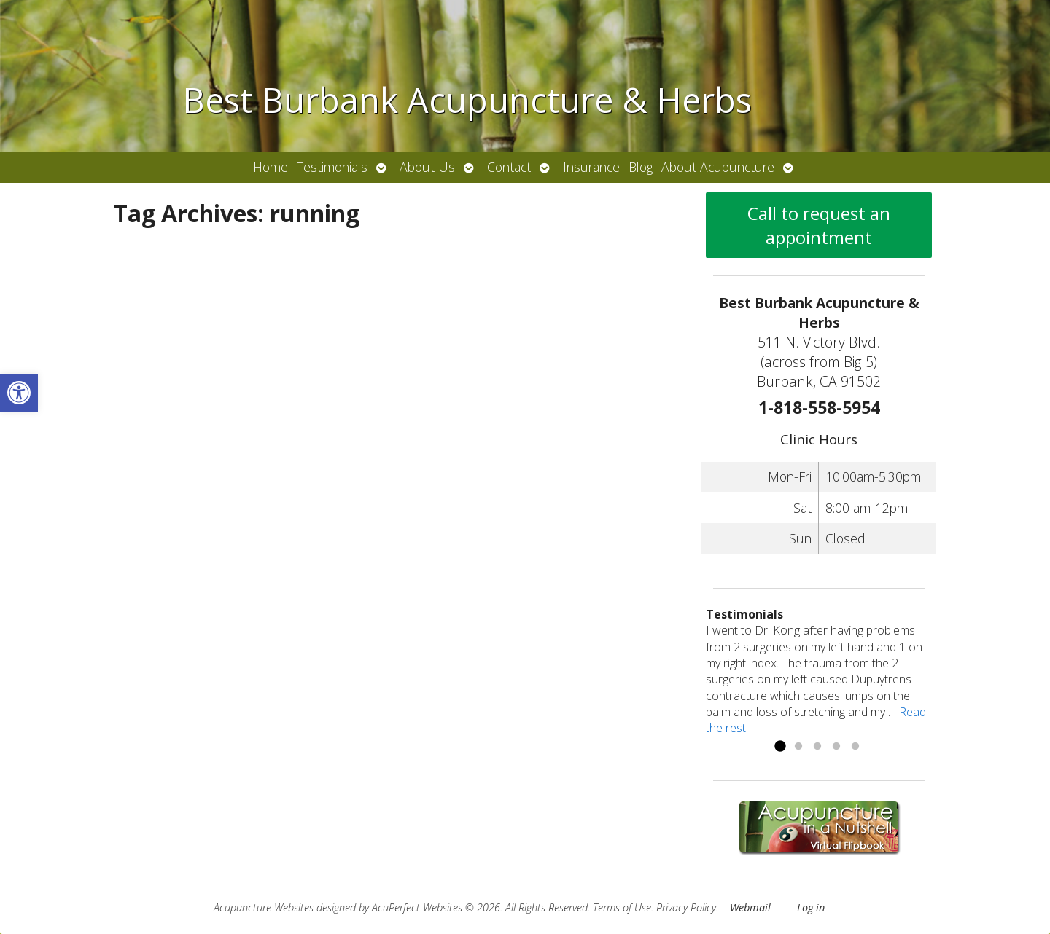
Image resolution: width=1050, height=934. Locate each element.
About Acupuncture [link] (717, 167)
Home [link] (270, 167)
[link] (19, 393)
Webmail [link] (750, 907)
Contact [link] (509, 167)
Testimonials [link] (332, 167)
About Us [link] (427, 167)
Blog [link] (641, 167)
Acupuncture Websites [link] (264, 907)
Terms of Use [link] (622, 907)
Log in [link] (811, 907)
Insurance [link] (591, 167)
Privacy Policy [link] (686, 907)
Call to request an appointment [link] (818, 225)
